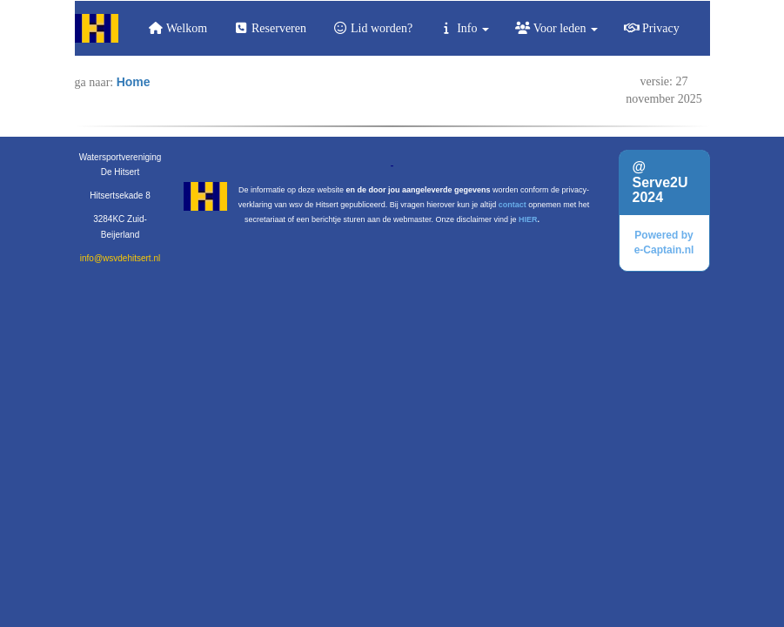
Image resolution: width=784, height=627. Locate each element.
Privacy (652, 28)
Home (134, 82)
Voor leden (556, 28)
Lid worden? (372, 28)
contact (512, 204)
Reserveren (269, 28)
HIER (528, 219)
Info (464, 28)
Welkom (177, 28)
